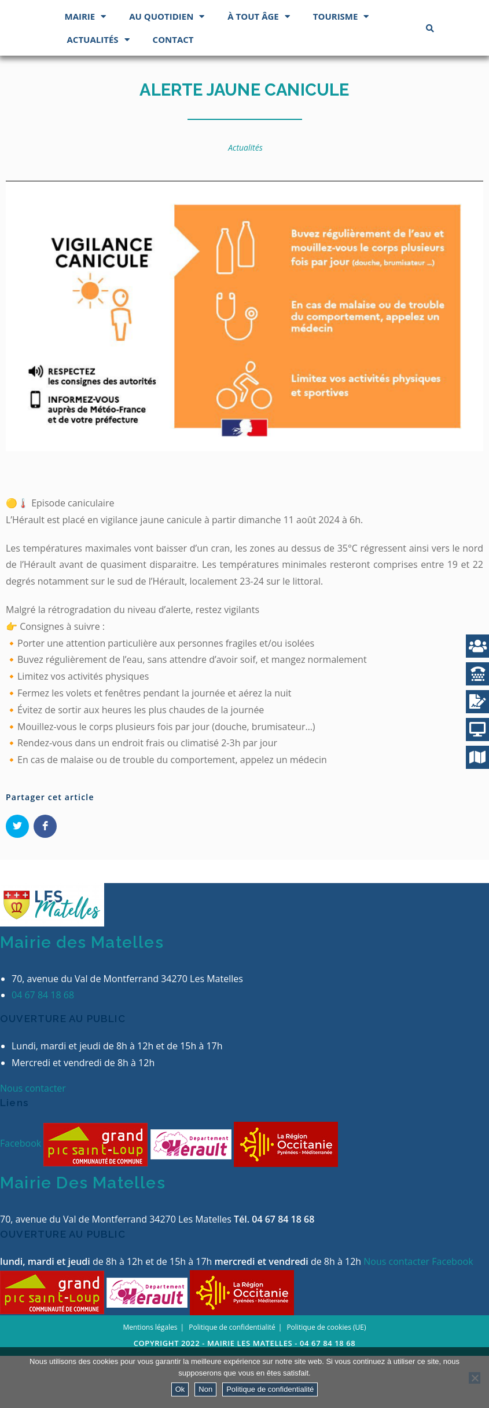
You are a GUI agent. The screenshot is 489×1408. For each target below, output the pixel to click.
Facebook (21, 1196)
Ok (180, 1389)
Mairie (85, 69)
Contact (173, 91)
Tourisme (341, 69)
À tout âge (258, 69)
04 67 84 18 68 (43, 1047)
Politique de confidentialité (270, 1389)
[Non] (474, 1378)
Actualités (98, 92)
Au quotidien (166, 69)
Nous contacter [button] (33, 1140)
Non (205, 1389)
